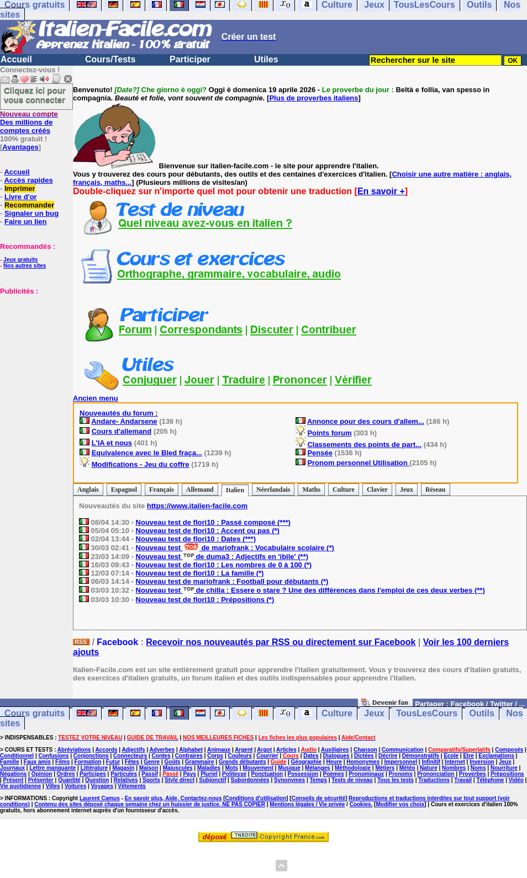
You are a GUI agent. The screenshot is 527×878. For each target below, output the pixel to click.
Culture (344, 489)
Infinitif (430, 762)
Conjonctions (91, 756)
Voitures (75, 786)
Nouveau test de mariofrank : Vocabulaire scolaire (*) (235, 548)
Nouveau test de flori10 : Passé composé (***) (213, 522)
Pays (189, 774)
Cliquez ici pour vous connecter (35, 95)
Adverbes (162, 750)
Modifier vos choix (400, 804)
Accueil (16, 59)
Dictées (364, 756)
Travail (463, 780)
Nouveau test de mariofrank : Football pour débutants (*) (232, 581)
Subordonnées (250, 780)
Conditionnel (17, 756)
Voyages (102, 786)
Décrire (387, 756)
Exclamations (496, 756)
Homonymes (363, 762)
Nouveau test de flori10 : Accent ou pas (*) (208, 530)
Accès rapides (28, 180)
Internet (455, 762)
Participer (190, 59)
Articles (286, 750)
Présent (13, 780)
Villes (53, 786)
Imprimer (19, 188)
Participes (93, 774)
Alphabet (191, 750)
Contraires (189, 756)
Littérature (94, 768)
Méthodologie (353, 768)
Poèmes (333, 774)
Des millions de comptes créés (29, 122)
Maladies (208, 768)
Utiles (266, 59)
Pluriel (209, 774)
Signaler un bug (31, 213)
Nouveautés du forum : (119, 413)
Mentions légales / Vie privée (307, 804)
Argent (243, 750)
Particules (123, 774)
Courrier (267, 756)
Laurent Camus (100, 798)
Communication (403, 750)
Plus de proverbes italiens (313, 98)
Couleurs (239, 756)
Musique (289, 768)
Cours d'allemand (122, 431)
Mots (231, 768)
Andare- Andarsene (124, 421)
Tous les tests (395, 780)
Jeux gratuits (20, 260)
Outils (482, 713)
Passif (149, 774)
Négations (13, 774)
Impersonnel (400, 762)
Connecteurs (130, 756)
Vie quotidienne (20, 786)
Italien (235, 490)
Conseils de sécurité (318, 798)
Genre (152, 762)
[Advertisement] (33, 350)
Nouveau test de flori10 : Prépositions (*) (205, 599)
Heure (334, 762)
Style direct (179, 780)
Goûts (173, 762)
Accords (106, 750)
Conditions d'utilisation (256, 798)
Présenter (41, 780)
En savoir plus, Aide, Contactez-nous (173, 798)
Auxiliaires (335, 750)
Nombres (454, 768)
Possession (303, 774)
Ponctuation (267, 774)
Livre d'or (20, 197)
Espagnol (124, 489)
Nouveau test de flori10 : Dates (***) (196, 539)
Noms (478, 768)
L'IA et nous (112, 443)
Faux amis (37, 762)
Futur (113, 762)
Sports (151, 780)
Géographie (306, 762)
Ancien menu (95, 398)
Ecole (451, 756)
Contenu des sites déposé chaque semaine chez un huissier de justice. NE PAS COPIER (149, 804)
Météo (407, 768)
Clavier (377, 489)
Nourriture (504, 768)
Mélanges (317, 768)
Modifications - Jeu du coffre (140, 464)
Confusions (53, 756)
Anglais (88, 489)
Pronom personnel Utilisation (358, 463)
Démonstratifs (420, 756)
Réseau (435, 489)
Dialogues (336, 756)
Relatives (126, 780)
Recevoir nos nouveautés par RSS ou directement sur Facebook (280, 642)
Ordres (66, 774)
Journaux (12, 768)
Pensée (320, 453)
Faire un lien (25, 221)
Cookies (360, 804)
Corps (215, 756)
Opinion (41, 774)
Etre (468, 756)
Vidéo (516, 780)
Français (161, 489)
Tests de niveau (351, 780)
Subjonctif (212, 780)
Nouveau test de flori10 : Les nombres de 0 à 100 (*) (224, 565)
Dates (310, 756)
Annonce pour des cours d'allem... (365, 421)
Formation (88, 762)
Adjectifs (133, 750)
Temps (318, 780)
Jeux (406, 489)
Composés (509, 750)
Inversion (482, 762)
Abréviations (74, 750)
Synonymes (289, 780)
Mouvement (258, 768)
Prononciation (435, 774)
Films (62, 762)
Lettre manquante (52, 768)
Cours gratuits (34, 713)
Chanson (365, 750)
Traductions (434, 780)
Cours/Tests (110, 59)
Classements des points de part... (364, 444)
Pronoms (400, 774)
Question (97, 780)
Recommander (29, 205)
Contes (161, 756)
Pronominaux (366, 774)
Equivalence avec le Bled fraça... (147, 453)
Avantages (20, 147)
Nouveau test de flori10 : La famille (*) (200, 573)
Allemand (200, 489)
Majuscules (178, 768)
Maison (148, 768)
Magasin (123, 768)
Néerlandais (273, 489)
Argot (264, 750)
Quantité (69, 780)
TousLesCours (426, 713)
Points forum (329, 433)
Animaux (218, 750)
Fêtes (132, 762)
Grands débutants (242, 762)
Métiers (384, 768)
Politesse (234, 774)
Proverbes (472, 774)
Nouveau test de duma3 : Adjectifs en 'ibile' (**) (222, 556)
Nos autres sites (24, 266)
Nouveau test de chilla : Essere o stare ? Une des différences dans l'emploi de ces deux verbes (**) (310, 590)
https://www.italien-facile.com (197, 506)
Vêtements (132, 786)
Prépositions (507, 774)
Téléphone (490, 780)
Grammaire (199, 762)
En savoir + (381, 191)
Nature (429, 768)
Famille (9, 762)
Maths (311, 489)
